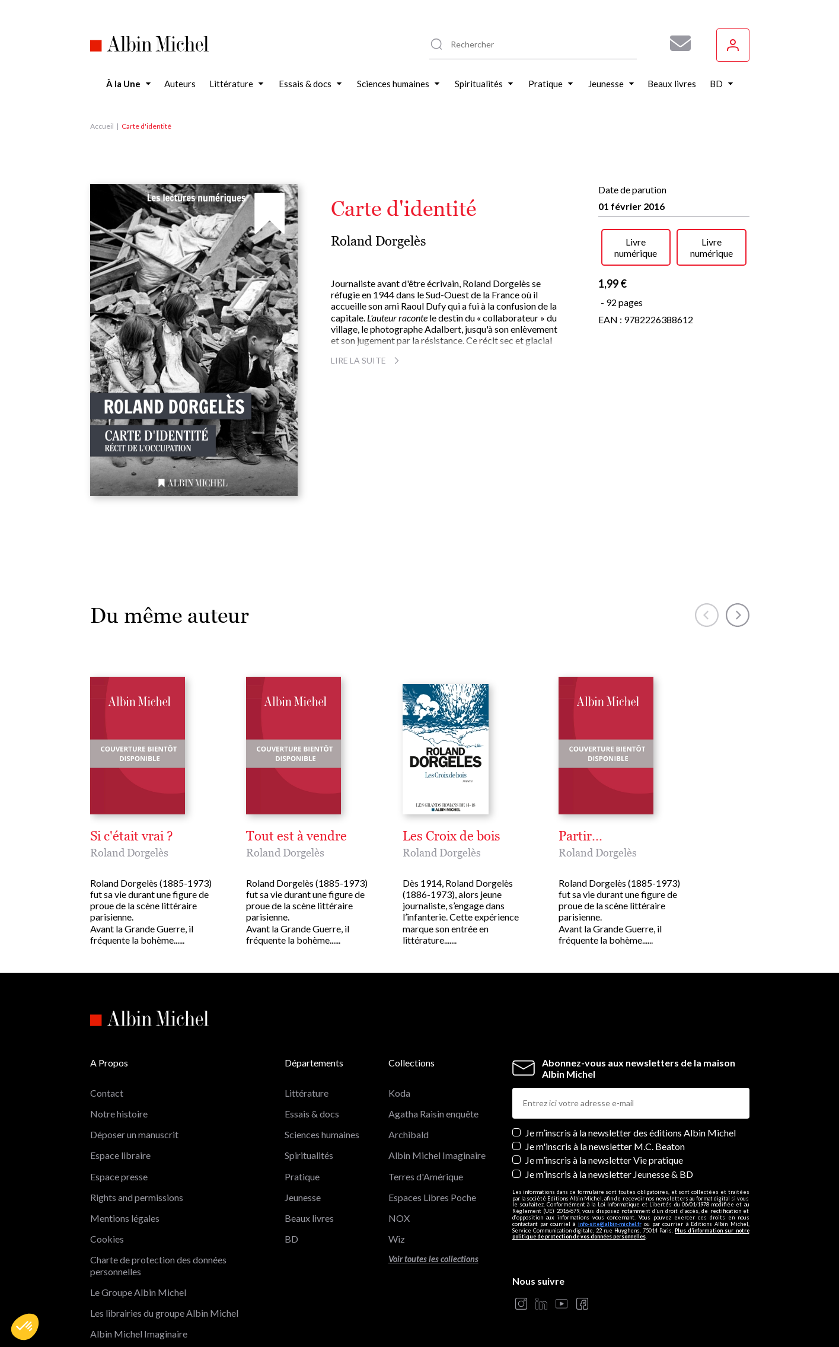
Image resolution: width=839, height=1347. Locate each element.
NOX (399, 1218)
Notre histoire (119, 1113)
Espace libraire (120, 1155)
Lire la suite (367, 360)
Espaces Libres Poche (432, 1197)
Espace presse (119, 1176)
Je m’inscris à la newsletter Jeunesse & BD (609, 1174)
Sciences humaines (322, 1134)
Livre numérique (635, 247)
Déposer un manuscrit (134, 1134)
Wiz (396, 1238)
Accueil (102, 126)
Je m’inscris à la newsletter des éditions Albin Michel (630, 1132)
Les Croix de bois (451, 836)
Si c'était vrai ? (131, 836)
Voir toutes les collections (433, 1259)
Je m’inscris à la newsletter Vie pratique (604, 1160)
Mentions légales (124, 1218)
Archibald (408, 1134)
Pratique (302, 1176)
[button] (25, 1327)
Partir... (580, 836)
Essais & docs (312, 1113)
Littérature (306, 1092)
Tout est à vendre (296, 836)
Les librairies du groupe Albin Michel (164, 1313)
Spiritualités (309, 1155)
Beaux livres (309, 1218)
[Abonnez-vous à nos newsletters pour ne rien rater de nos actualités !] (676, 43)
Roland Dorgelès (378, 241)
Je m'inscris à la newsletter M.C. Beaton (605, 1146)
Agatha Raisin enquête (433, 1113)
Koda (399, 1092)
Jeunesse (303, 1197)
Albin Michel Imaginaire (138, 1333)
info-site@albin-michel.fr (610, 1224)
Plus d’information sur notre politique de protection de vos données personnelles (630, 1233)
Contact (106, 1092)
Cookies (107, 1238)
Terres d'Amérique (425, 1176)
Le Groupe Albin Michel (138, 1292)
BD (291, 1238)
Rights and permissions (136, 1197)
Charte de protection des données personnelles (158, 1265)
